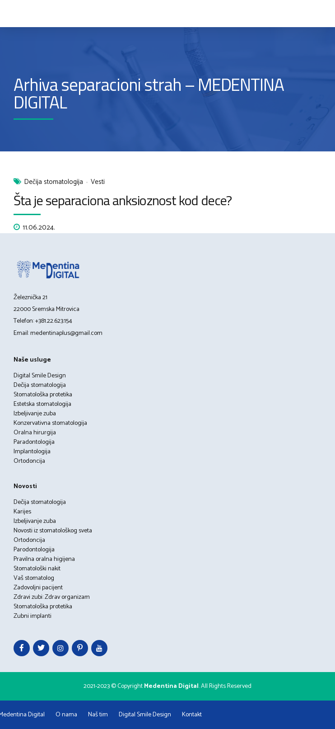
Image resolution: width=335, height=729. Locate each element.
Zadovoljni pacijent (38, 588)
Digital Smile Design (40, 376)
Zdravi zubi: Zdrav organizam (52, 597)
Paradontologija (34, 442)
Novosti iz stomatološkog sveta (53, 531)
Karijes (22, 512)
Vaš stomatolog (34, 578)
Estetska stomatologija (42, 404)
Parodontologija (34, 550)
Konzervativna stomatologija (50, 423)
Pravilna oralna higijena (44, 559)
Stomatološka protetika (43, 395)
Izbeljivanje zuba (35, 414)
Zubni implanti (32, 616)
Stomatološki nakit (37, 569)
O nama (66, 715)
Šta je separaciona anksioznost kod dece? (123, 200)
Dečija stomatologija (53, 182)
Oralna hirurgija (35, 433)
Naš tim (98, 715)
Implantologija (32, 452)
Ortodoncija (29, 461)
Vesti (98, 182)
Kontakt (192, 715)
